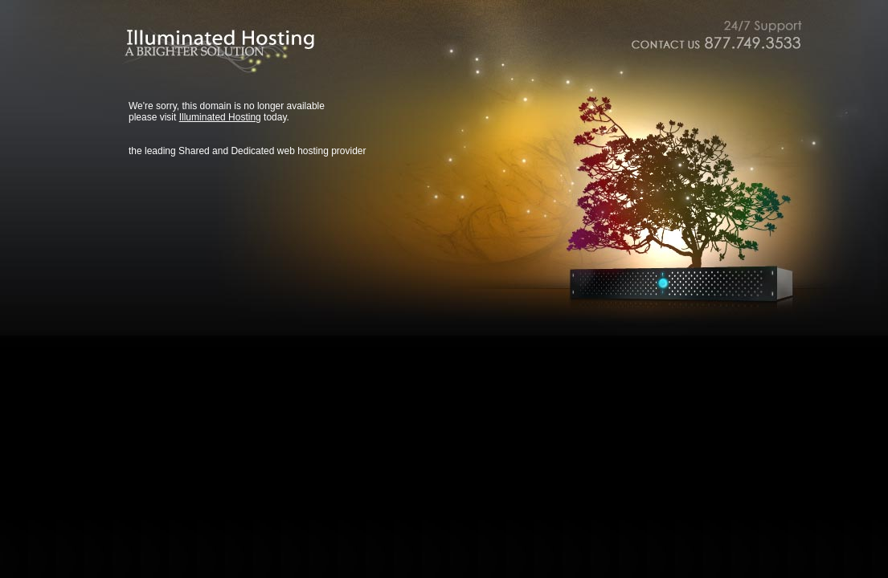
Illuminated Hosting (220, 117)
